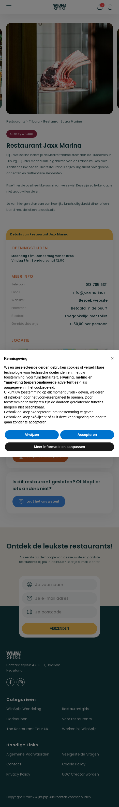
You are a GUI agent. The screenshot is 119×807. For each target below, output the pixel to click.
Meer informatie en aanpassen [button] (59, 447)
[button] (112, 358)
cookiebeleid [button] (44, 387)
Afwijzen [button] (32, 435)
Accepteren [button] (87, 435)
